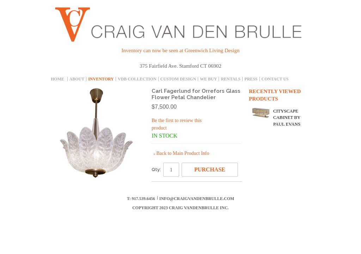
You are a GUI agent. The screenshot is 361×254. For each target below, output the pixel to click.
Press (250, 79)
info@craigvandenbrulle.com (196, 198)
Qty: (156, 169)
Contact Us (275, 79)
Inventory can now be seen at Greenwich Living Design (181, 50)
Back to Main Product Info (181, 153)
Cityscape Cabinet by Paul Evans (286, 117)
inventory (101, 79)
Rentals (230, 79)
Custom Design (178, 79)
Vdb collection (137, 79)
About (77, 79)
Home (57, 79)
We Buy (208, 79)
